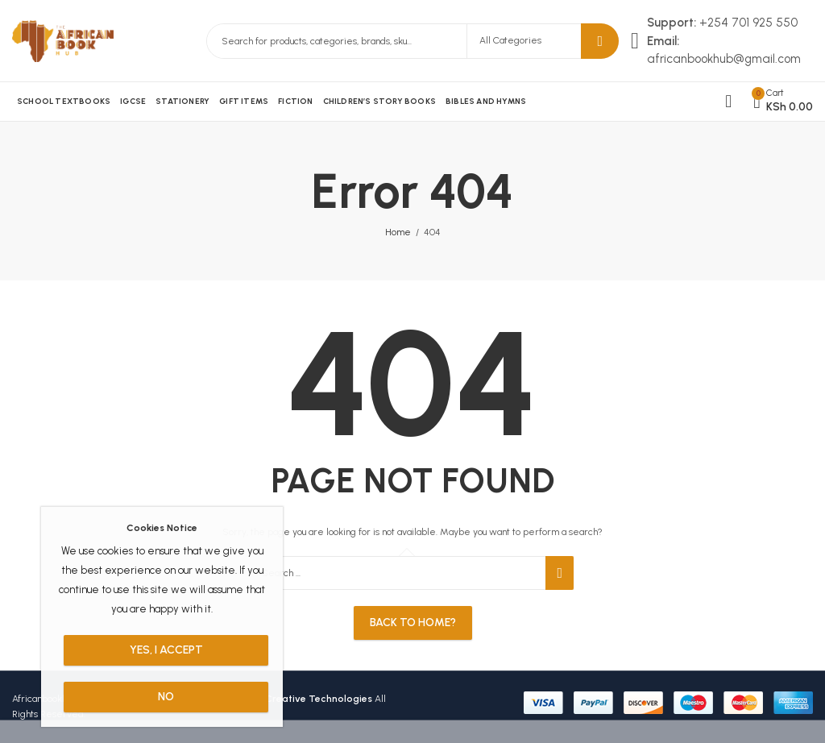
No (166, 697)
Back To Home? (413, 622)
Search (600, 41)
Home (398, 232)
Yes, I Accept (166, 650)
